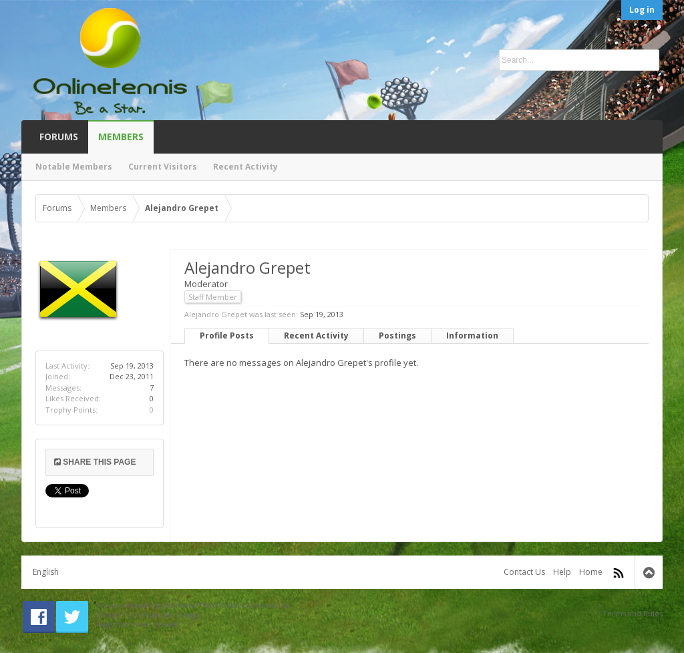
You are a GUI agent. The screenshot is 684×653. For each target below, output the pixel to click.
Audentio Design (171, 615)
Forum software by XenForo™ (194, 605)
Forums (58, 136)
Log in (642, 9)
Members (121, 136)
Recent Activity (316, 335)
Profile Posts (227, 335)
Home (591, 572)
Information (472, 335)
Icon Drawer (158, 624)
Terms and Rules (633, 613)
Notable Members (73, 166)
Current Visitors (162, 166)
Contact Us (524, 572)
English (46, 572)
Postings (397, 335)
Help (562, 572)
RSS (618, 573)
